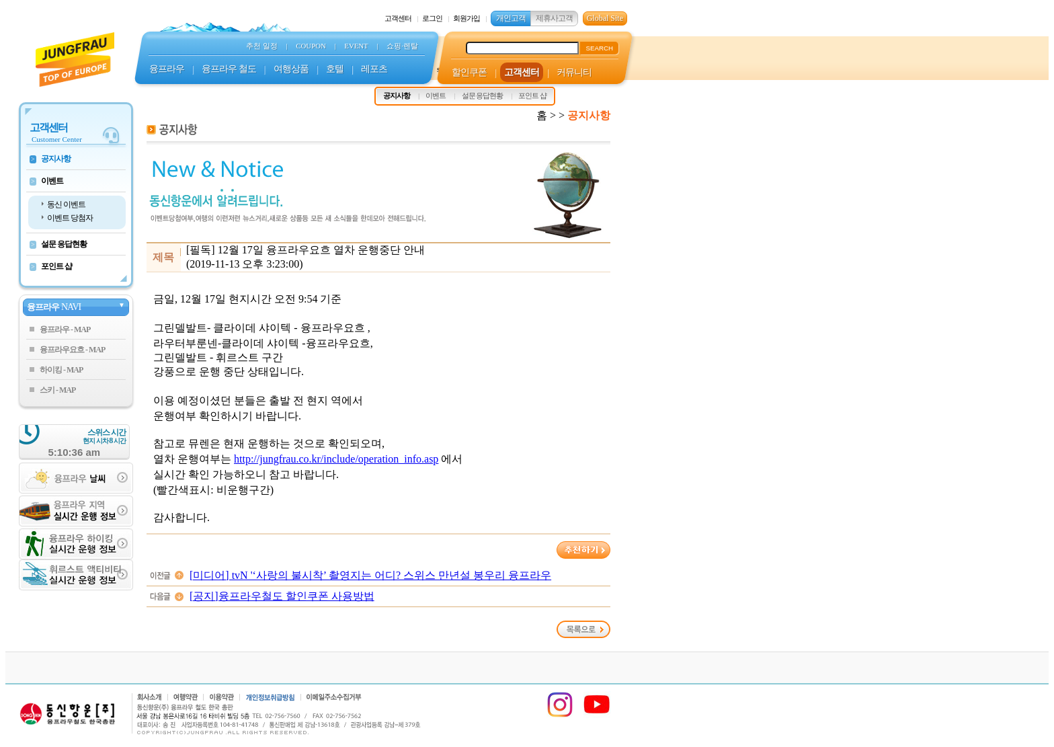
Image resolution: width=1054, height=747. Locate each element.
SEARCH (599, 48)
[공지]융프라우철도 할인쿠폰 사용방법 (282, 596)
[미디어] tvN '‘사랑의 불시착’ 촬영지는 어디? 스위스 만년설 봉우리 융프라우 (370, 575)
